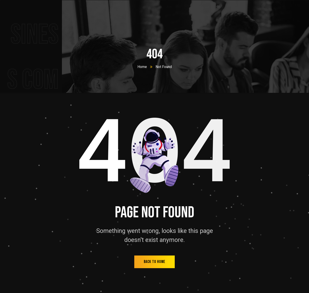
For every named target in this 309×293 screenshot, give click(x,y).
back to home (154, 261)
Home (142, 67)
